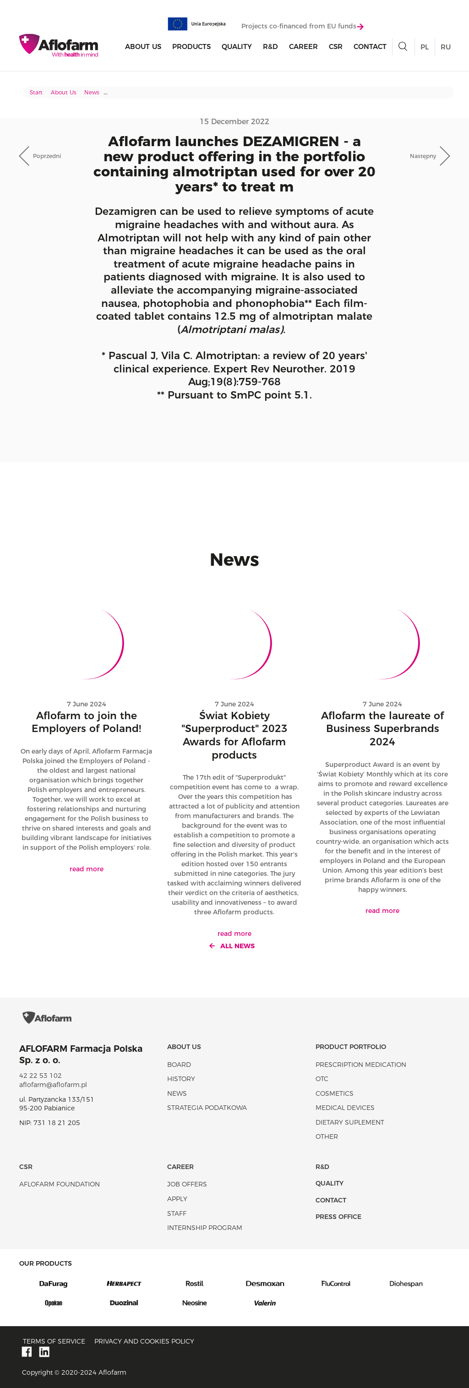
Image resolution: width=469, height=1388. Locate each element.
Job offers (187, 1184)
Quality (237, 46)
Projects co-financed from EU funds (302, 26)
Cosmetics (335, 1093)
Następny (423, 156)
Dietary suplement (350, 1122)
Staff (176, 1213)
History (181, 1079)
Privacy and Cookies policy (144, 1341)
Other (327, 1136)
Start (36, 92)
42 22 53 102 (40, 1075)
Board (179, 1064)
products (191, 46)
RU (446, 47)
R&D (270, 46)
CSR (336, 46)
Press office (338, 1217)
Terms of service (54, 1341)
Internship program (204, 1228)
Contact (370, 46)
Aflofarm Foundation (59, 1184)
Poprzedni (47, 156)
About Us (143, 46)
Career (303, 46)
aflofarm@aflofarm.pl (53, 1085)
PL (424, 47)
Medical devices (345, 1108)
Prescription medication (361, 1064)
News (91, 92)
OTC (322, 1079)
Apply (177, 1199)
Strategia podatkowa (207, 1108)
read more (87, 869)
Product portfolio (351, 1047)
